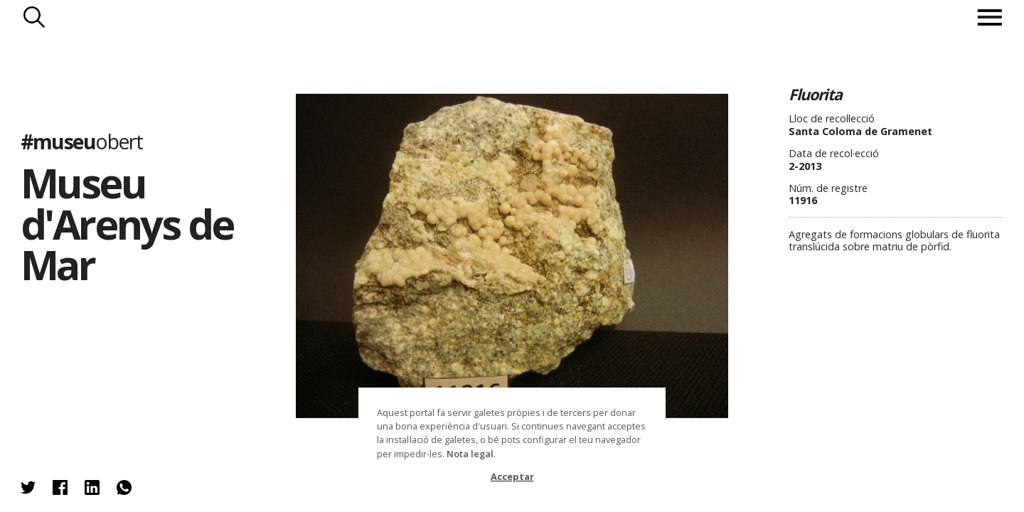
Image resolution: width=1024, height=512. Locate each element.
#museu (81, 141)
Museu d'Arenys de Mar (127, 223)
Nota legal (470, 453)
